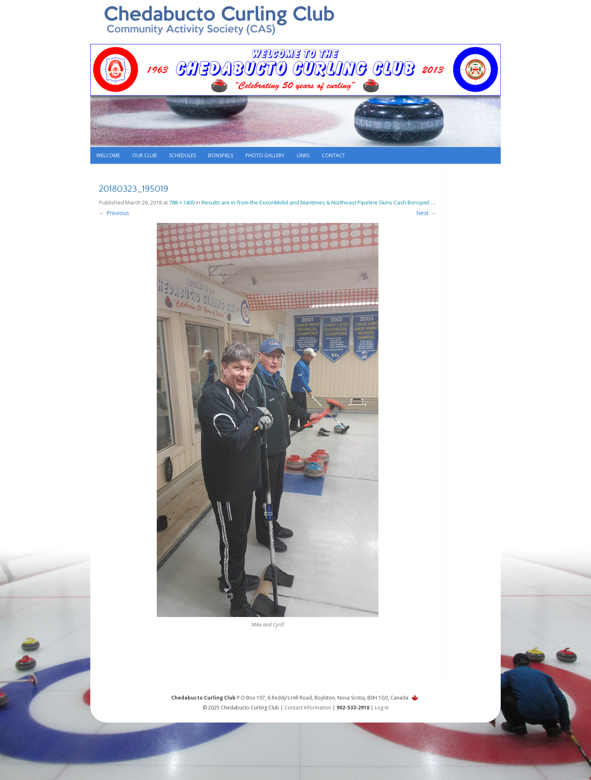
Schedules (182, 155)
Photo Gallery (264, 155)
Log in (382, 707)
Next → (426, 213)
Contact (333, 155)
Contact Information (307, 707)
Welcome (108, 155)
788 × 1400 (182, 202)
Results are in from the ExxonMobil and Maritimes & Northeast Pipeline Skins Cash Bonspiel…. (318, 202)
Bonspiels (220, 155)
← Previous (114, 213)
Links (303, 155)
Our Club (144, 155)
